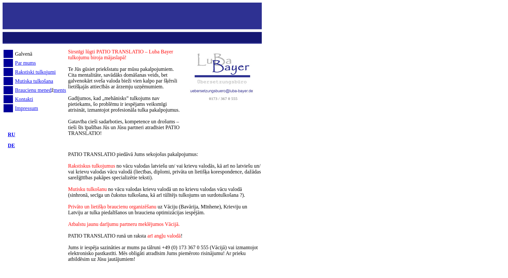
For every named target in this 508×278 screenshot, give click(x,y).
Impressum (26, 108)
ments (60, 90)
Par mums (25, 63)
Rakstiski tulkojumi (35, 72)
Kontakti (24, 99)
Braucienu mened (33, 90)
